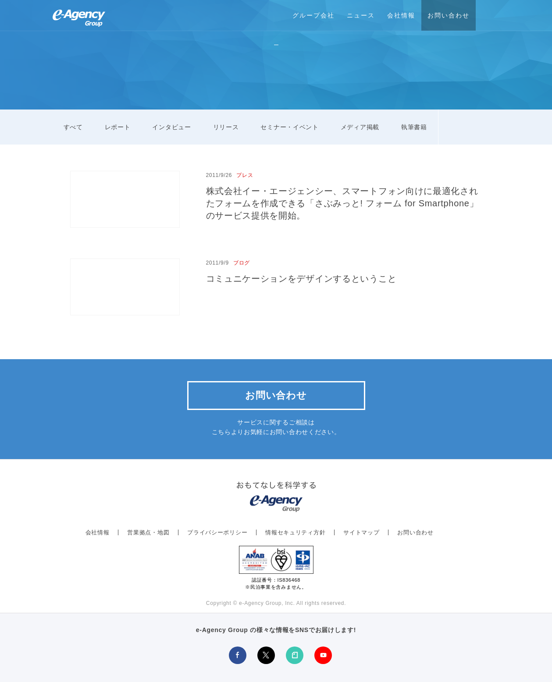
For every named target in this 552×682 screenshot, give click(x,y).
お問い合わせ (448, 15)
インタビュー (171, 127)
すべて (73, 127)
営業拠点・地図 (148, 532)
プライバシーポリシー (217, 532)
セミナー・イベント (289, 127)
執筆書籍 (414, 127)
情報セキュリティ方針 (295, 532)
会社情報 (401, 15)
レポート (118, 127)
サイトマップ (361, 532)
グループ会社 (313, 15)
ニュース (361, 15)
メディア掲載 (360, 127)
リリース (226, 127)
